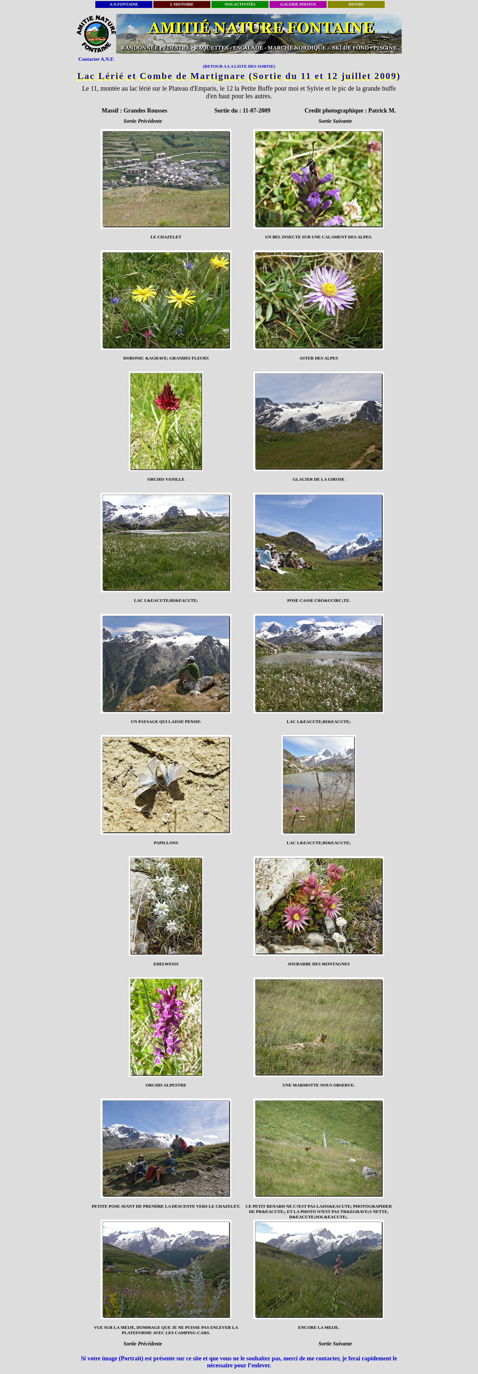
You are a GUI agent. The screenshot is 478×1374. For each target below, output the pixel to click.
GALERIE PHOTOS (298, 4)
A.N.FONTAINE (124, 4)
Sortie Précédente (142, 121)
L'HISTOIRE (182, 4)
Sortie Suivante (335, 121)
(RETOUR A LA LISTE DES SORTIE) (239, 66)
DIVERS (356, 4)
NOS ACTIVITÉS (239, 4)
